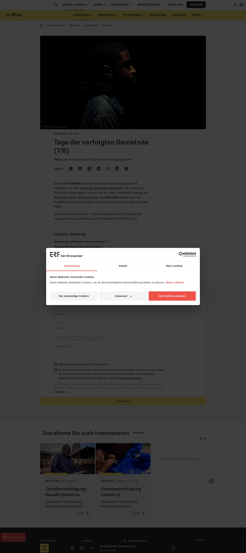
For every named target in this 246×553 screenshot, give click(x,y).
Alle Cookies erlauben (172, 295)
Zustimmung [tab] (72, 265)
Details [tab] (123, 265)
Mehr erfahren (175, 282)
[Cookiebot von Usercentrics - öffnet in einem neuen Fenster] (181, 254)
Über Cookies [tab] (174, 265)
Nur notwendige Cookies (74, 295)
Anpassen (123, 295)
